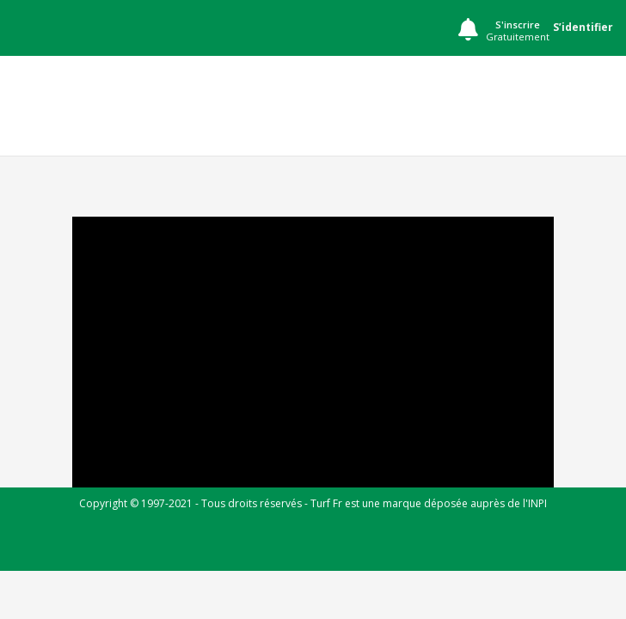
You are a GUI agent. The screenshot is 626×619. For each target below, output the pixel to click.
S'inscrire (517, 31)
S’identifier (583, 27)
